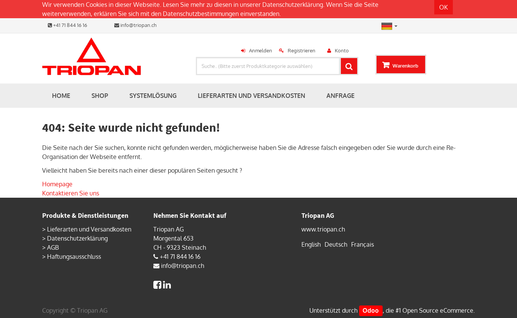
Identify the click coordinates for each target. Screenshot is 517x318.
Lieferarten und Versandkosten (89, 229)
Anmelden (260, 50)
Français (362, 244)
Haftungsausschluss (74, 256)
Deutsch (336, 244)
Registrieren (301, 50)
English (311, 244)
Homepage (57, 184)
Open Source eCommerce (437, 310)
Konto (342, 50)
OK (443, 7)
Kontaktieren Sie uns (70, 193)
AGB (53, 247)
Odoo (371, 310)
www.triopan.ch (323, 229)
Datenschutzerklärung (292, 4)
